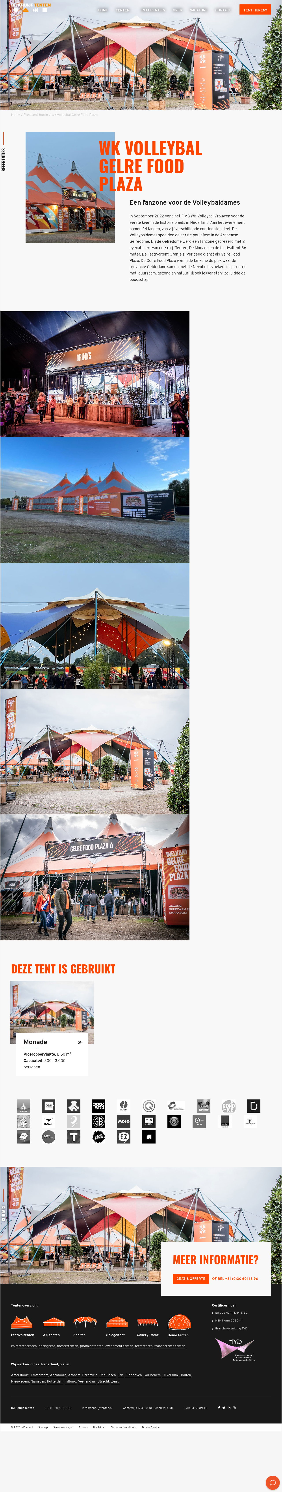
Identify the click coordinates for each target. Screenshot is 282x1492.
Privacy (83, 1488)
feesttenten (144, 1407)
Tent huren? (255, 10)
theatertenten (67, 1407)
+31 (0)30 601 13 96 (58, 1468)
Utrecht (103, 1442)
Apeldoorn (58, 1436)
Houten (185, 1436)
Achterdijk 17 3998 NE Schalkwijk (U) (148, 1468)
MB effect (27, 1488)
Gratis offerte (190, 1339)
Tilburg (70, 1442)
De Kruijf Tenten (22, 1468)
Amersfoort (20, 1436)
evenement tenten (119, 1407)
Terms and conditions (124, 1488)
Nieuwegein (20, 1442)
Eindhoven (133, 1436)
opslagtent (47, 1407)
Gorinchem (152, 1436)
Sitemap (43, 1488)
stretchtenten (26, 1407)
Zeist (115, 1442)
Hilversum (170, 1436)
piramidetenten (92, 1407)
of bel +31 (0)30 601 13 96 (235, 1339)
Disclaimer (99, 1488)
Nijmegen (38, 1442)
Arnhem (74, 1436)
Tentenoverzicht (24, 1366)
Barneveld (90, 1436)
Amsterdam (39, 1436)
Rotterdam (55, 1442)
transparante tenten (169, 1407)
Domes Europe (151, 1488)
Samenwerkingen (63, 1488)
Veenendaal (87, 1442)
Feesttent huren (36, 115)
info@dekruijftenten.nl (97, 1468)
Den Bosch (107, 1436)
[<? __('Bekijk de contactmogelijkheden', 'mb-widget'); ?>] (272, 1482)
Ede (121, 1436)
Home (15, 115)
